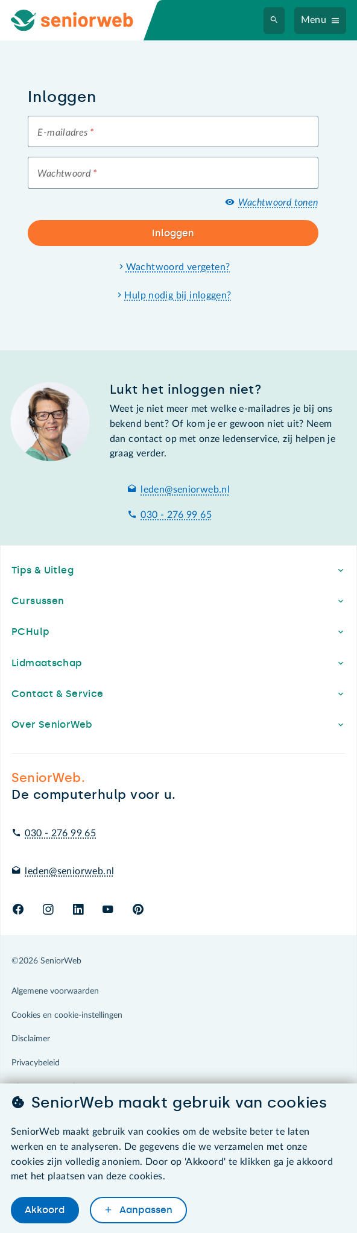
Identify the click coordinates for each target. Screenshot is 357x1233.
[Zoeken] (274, 20)
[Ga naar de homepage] (82, 20)
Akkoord (45, 1210)
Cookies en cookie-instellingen (66, 1015)
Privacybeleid (35, 1063)
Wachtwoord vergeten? (178, 267)
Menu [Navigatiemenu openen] (314, 20)
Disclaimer (30, 1039)
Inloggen (173, 233)
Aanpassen (144, 1210)
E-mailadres (65, 132)
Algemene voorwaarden (55, 991)
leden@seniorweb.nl (185, 489)
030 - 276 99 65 (176, 515)
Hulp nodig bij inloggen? (177, 295)
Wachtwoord (66, 173)
